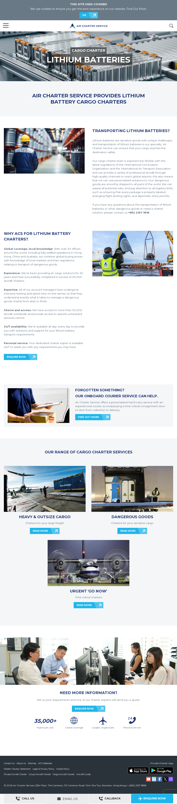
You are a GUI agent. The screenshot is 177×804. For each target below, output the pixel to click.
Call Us (25, 799)
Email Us (67, 799)
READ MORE (40, 530)
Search (171, 25)
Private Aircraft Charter (15, 774)
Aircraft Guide (84, 774)
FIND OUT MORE (88, 417)
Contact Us (9, 763)
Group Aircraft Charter (40, 774)
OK (84, 15)
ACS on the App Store (138, 770)
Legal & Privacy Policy (44, 768)
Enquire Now (152, 799)
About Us (21, 763)
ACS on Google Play (161, 770)
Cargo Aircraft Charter (64, 774)
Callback (110, 799)
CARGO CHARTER (88, 50)
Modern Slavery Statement (17, 768)
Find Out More (136, 9)
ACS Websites (46, 763)
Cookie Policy (64, 768)
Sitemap (32, 763)
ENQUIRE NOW (16, 356)
